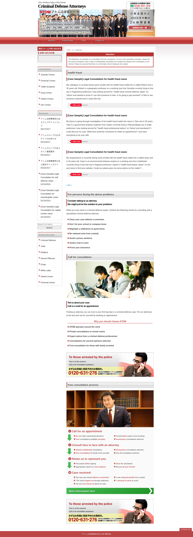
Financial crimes (48, 282)
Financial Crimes (48, 81)
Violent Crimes (47, 99)
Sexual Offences (48, 258)
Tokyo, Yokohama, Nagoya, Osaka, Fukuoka (97, 4)
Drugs (43, 264)
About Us (51, 40)
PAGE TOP (186, 529)
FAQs (83, 40)
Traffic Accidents (48, 87)
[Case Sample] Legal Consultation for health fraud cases (97, 79)
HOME (68, 50)
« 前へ (69, 185)
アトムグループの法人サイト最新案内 (50, 150)
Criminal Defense (48, 240)
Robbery (44, 252)
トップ (41, 40)
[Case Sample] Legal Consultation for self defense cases (50, 177)
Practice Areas (67, 40)
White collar (76, 105)
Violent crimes (47, 276)
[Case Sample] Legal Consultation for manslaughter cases (50, 193)
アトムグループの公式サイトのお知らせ (50, 137)
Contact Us (140, 28)
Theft (43, 246)
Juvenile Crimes (48, 75)
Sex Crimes (46, 105)
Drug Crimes (46, 93)
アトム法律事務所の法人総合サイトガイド (50, 162)
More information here (82, 491)
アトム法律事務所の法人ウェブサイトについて (50, 122)
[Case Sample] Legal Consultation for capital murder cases (51, 210)
